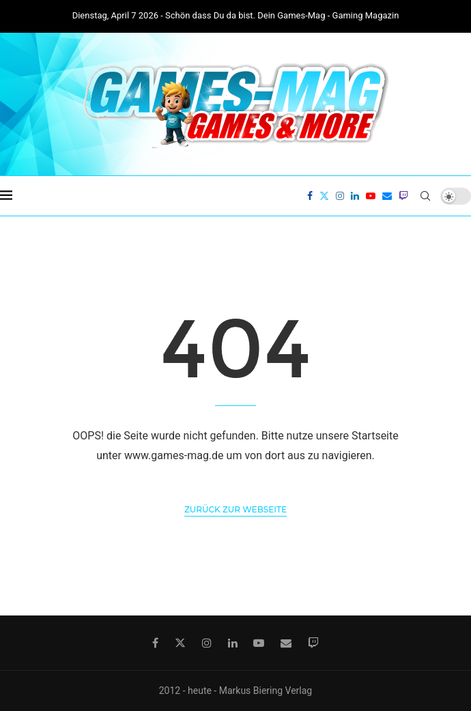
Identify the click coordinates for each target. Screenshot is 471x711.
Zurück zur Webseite (235, 509)
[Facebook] (310, 196)
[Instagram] (340, 196)
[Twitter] (324, 196)
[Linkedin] (355, 196)
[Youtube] (370, 196)
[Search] (425, 196)
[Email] (387, 196)
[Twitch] (403, 196)
